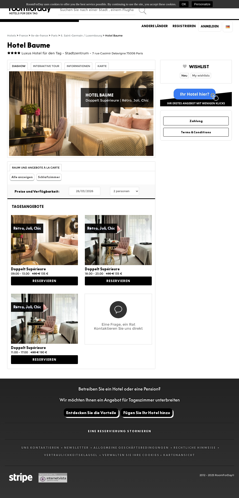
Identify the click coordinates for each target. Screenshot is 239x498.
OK (184, 4)
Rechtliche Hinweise (195, 447)
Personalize (202, 4)
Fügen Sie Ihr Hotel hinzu (146, 412)
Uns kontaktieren (40, 447)
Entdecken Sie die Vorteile (91, 412)
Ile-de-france (39, 35)
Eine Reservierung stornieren (119, 431)
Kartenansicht (179, 455)
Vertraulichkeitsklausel (71, 455)
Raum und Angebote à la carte (36, 167)
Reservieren (44, 281)
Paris (54, 35)
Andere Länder (154, 26)
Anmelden (210, 26)
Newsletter (77, 447)
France (23, 35)
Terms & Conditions (196, 132)
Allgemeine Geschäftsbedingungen (131, 447)
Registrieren (184, 26)
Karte (102, 66)
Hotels (11, 35)
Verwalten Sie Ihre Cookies (130, 455)
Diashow (19, 66)
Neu (184, 75)
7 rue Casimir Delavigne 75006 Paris (117, 53)
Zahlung (196, 121)
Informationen (78, 66)
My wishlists (201, 75)
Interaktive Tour (46, 66)
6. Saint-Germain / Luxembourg (81, 35)
